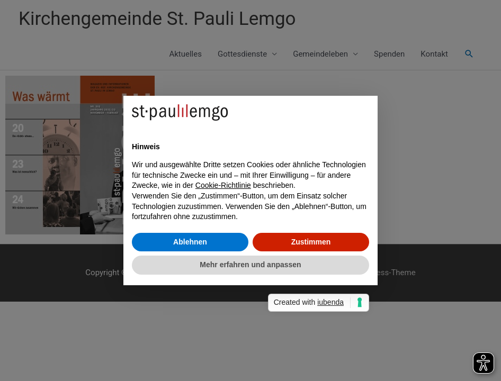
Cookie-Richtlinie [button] (223, 185)
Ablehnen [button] (190, 242)
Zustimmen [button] (311, 242)
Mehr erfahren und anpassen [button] (250, 264)
